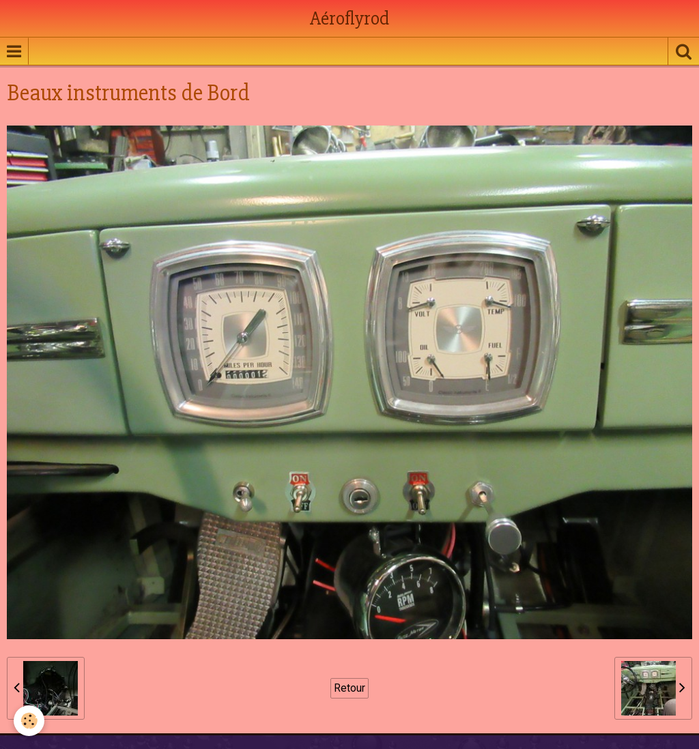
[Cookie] (29, 720)
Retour (349, 687)
